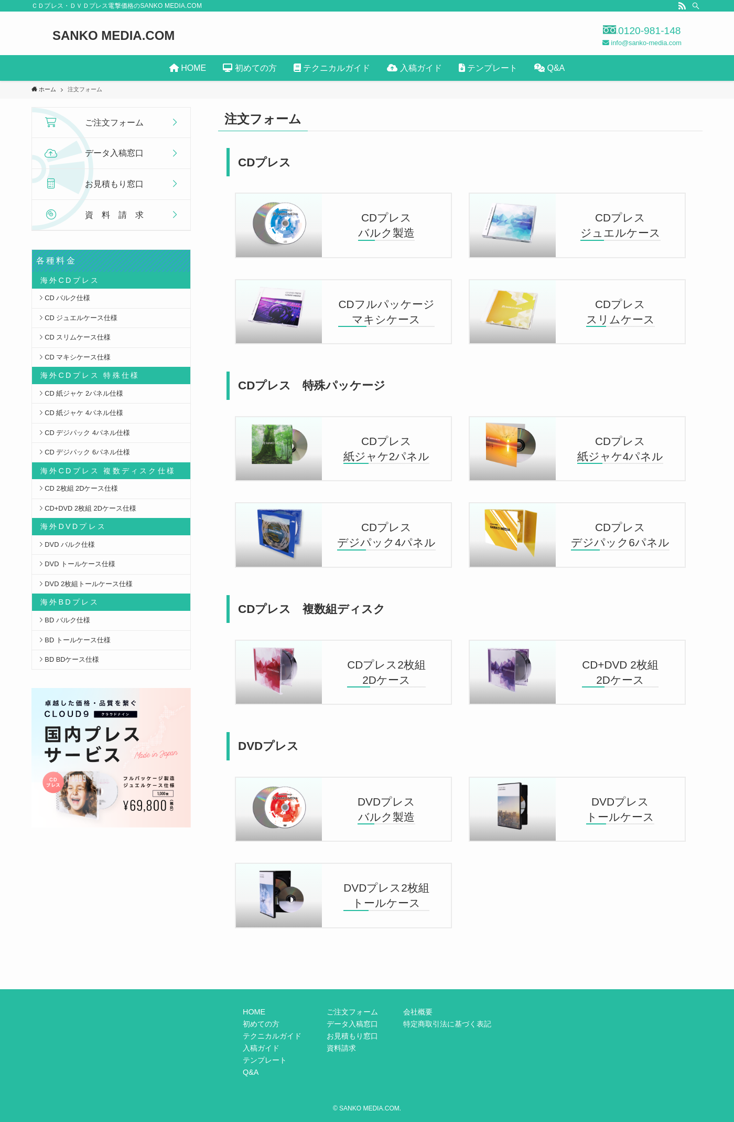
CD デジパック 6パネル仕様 (84, 452)
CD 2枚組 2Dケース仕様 (78, 488)
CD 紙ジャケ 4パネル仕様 (81, 413)
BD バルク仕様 (64, 620)
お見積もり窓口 (352, 1036)
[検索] (696, 6)
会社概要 (418, 1012)
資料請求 (341, 1048)
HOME (254, 1012)
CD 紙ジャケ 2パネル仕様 (81, 393)
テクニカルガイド (272, 1036)
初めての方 (261, 1024)
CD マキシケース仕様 (75, 357)
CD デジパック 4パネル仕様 (84, 433)
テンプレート (265, 1060)
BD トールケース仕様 (75, 640)
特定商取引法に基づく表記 (447, 1024)
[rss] (682, 6)
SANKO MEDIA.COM (113, 35)
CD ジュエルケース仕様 (78, 318)
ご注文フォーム (352, 1012)
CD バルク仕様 (65, 298)
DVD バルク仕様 (67, 544)
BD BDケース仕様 (69, 659)
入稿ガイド (261, 1048)
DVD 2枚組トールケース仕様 (86, 584)
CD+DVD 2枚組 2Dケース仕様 (87, 508)
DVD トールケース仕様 (77, 564)
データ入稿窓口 (352, 1024)
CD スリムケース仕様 (75, 337)
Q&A (250, 1072)
